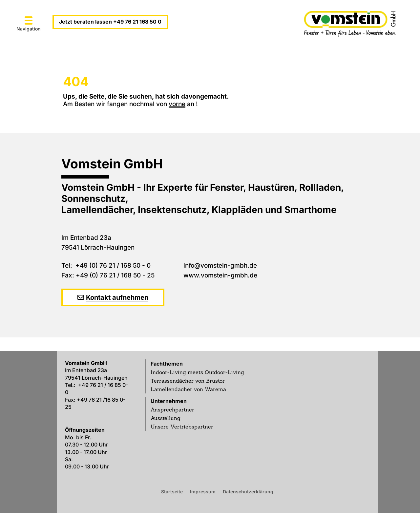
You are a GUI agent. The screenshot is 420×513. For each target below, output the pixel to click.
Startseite (172, 491)
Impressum (203, 491)
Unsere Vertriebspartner (182, 426)
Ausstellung (165, 418)
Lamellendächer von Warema (188, 389)
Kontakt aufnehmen (117, 297)
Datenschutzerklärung (248, 491)
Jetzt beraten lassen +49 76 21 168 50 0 (110, 21)
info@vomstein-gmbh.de (220, 265)
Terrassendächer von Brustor (188, 380)
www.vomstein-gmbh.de (220, 275)
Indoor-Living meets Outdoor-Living (197, 372)
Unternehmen (169, 401)
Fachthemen (167, 363)
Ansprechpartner (172, 409)
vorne (177, 104)
